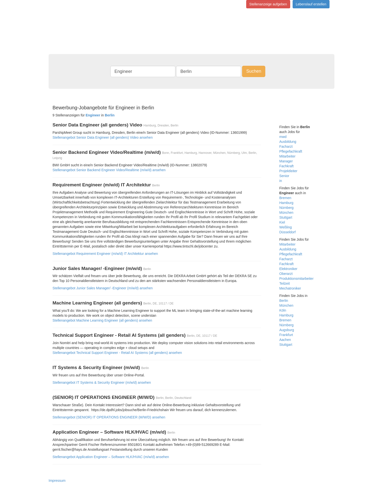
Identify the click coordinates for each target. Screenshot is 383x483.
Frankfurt (286, 335)
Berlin (283, 301)
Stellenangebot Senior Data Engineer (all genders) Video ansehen (103, 137)
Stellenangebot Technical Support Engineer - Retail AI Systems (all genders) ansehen (117, 353)
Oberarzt (286, 274)
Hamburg (286, 203)
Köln (282, 310)
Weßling (285, 227)
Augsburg (286, 330)
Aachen (285, 340)
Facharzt (286, 146)
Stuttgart (285, 217)
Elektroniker (288, 269)
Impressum (57, 481)
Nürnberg (286, 208)
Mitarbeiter (287, 156)
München (286, 212)
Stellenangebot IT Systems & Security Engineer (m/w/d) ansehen (102, 382)
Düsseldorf (287, 232)
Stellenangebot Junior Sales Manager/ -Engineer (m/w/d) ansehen (103, 288)
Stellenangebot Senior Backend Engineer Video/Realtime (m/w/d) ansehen (109, 170)
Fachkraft (286, 166)
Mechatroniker (290, 288)
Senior (284, 176)
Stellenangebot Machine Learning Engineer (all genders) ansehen (102, 320)
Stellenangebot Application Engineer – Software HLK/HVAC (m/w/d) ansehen (111, 457)
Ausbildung (287, 142)
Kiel (282, 222)
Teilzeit (284, 283)
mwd (283, 137)
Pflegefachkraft (290, 151)
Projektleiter (288, 171)
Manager (286, 161)
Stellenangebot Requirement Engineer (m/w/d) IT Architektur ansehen (105, 254)
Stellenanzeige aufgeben (268, 4)
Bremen (285, 198)
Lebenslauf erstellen (311, 4)
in (280, 181)
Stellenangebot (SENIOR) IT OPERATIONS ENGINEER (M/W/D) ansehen (109, 417)
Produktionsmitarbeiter (296, 279)
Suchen (253, 71)
